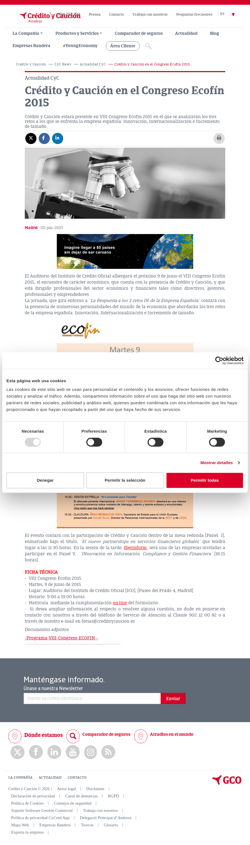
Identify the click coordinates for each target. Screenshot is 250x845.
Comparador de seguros (139, 33)
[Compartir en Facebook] (44, 138)
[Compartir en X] (31, 138)
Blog (214, 33)
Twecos (87, 825)
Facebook (36, 752)
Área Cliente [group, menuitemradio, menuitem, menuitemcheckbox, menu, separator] (122, 46)
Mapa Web (20, 825)
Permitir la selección (125, 480)
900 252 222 (69, 14)
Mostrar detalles (216, 462)
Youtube (72, 752)
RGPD (113, 796)
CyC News (63, 64)
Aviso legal (66, 788)
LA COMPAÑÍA (20, 777)
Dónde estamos (43, 735)
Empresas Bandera (31, 45)
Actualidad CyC (93, 64)
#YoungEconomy (80, 45)
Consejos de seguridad (72, 803)
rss (108, 752)
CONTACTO (77, 777)
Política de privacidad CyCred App (40, 817)
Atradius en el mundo (171, 734)
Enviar (173, 699)
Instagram (90, 752)
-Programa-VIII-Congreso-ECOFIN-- (61, 638)
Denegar (45, 480)
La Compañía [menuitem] (26, 33)
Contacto (116, 14)
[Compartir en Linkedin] (58, 138)
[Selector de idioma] (231, 14)
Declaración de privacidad (33, 796)
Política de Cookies (27, 803)
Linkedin (54, 752)
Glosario (111, 825)
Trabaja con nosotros (150, 14)
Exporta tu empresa (27, 832)
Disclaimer (95, 788)
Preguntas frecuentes (194, 14)
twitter (17, 752)
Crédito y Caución (31, 64)
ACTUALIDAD (50, 777)
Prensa (95, 14)
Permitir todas (205, 480)
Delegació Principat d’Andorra (105, 817)
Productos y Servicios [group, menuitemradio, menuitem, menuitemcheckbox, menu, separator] (77, 33)
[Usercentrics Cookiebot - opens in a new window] (219, 360)
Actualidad (186, 33)
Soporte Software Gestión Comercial (42, 810)
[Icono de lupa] (148, 46)
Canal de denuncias (81, 796)
